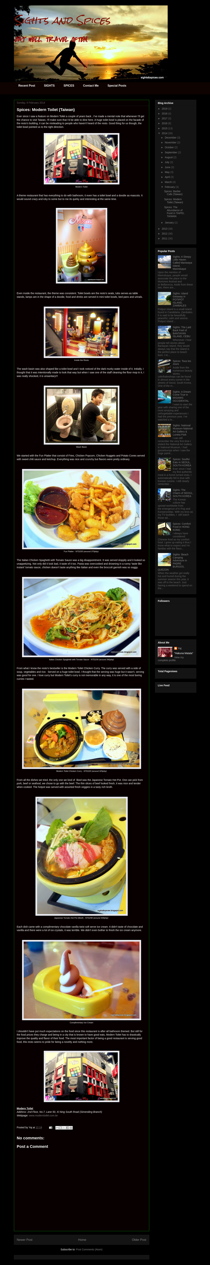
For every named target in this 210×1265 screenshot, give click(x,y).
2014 (165, 133)
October (170, 147)
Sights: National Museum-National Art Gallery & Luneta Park (183, 430)
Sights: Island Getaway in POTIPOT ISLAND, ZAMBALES (180, 299)
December (171, 137)
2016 (165, 123)
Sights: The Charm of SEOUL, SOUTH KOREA (183, 493)
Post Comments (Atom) (89, 1249)
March (169, 182)
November (171, 142)
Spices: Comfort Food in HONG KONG (182, 526)
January (170, 222)
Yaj (179, 648)
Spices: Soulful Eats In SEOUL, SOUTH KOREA (182, 462)
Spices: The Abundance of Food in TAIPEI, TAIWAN (174, 212)
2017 (165, 118)
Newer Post (25, 1239)
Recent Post (26, 85)
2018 (165, 113)
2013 (165, 228)
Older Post (139, 1239)
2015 (165, 128)
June (168, 167)
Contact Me (91, 85)
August (169, 157)
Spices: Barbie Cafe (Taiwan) (173, 193)
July (167, 162)
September (171, 152)
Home (82, 1239)
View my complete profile (171, 659)
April (168, 177)
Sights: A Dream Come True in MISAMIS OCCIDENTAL (182, 396)
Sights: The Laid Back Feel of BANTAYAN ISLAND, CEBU (182, 332)
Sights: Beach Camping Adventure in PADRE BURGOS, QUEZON (173, 562)
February (170, 186)
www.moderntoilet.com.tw (43, 1115)
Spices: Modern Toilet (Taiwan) (173, 201)
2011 (165, 238)
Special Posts (116, 85)
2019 (165, 108)
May (167, 172)
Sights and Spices (62, 20)
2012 (165, 233)
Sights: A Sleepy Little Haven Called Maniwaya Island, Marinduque (182, 262)
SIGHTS (49, 85)
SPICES (69, 85)
